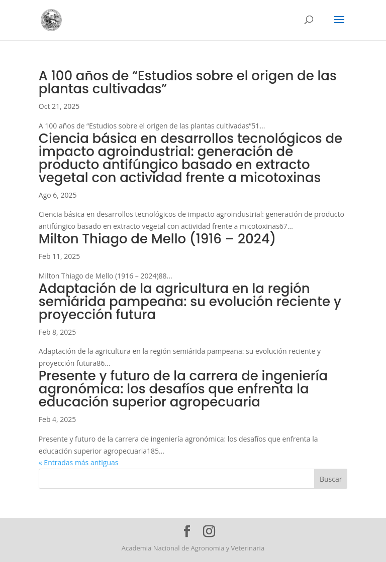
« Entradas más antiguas (79, 462)
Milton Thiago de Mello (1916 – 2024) (157, 239)
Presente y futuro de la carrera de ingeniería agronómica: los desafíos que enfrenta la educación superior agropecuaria (183, 389)
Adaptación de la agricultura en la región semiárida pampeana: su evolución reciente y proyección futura (190, 301)
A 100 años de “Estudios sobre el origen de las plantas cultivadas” (188, 82)
